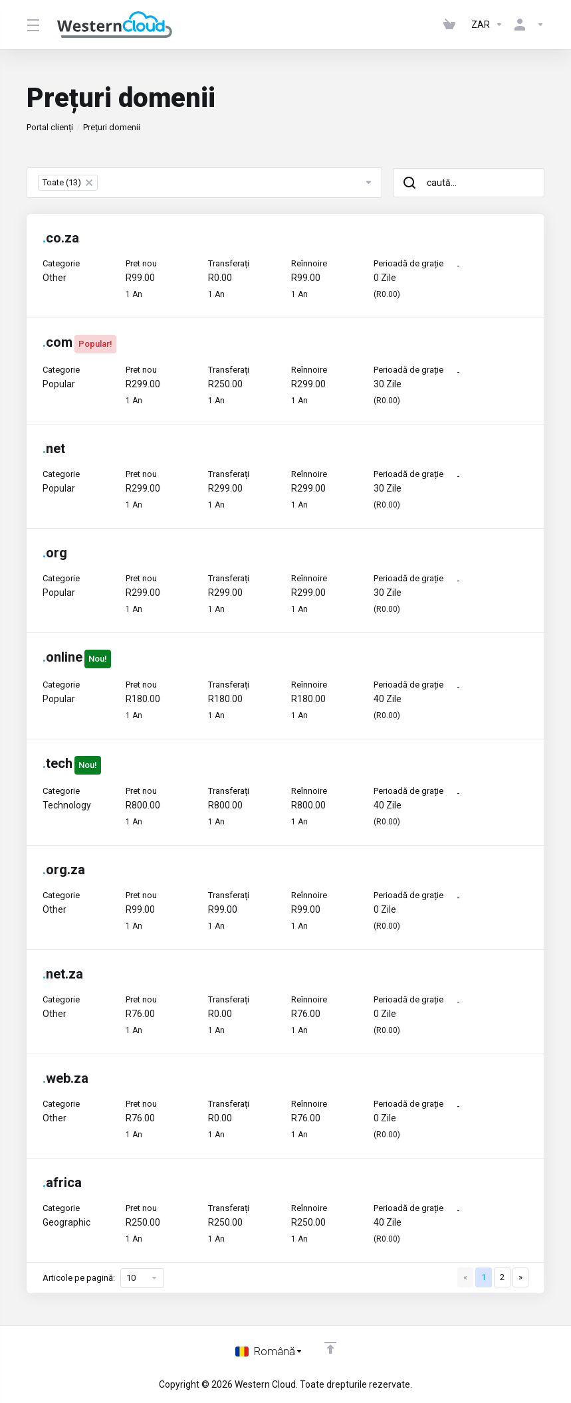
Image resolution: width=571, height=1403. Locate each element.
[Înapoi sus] (330, 1348)
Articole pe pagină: (103, 1278)
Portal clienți (50, 127)
